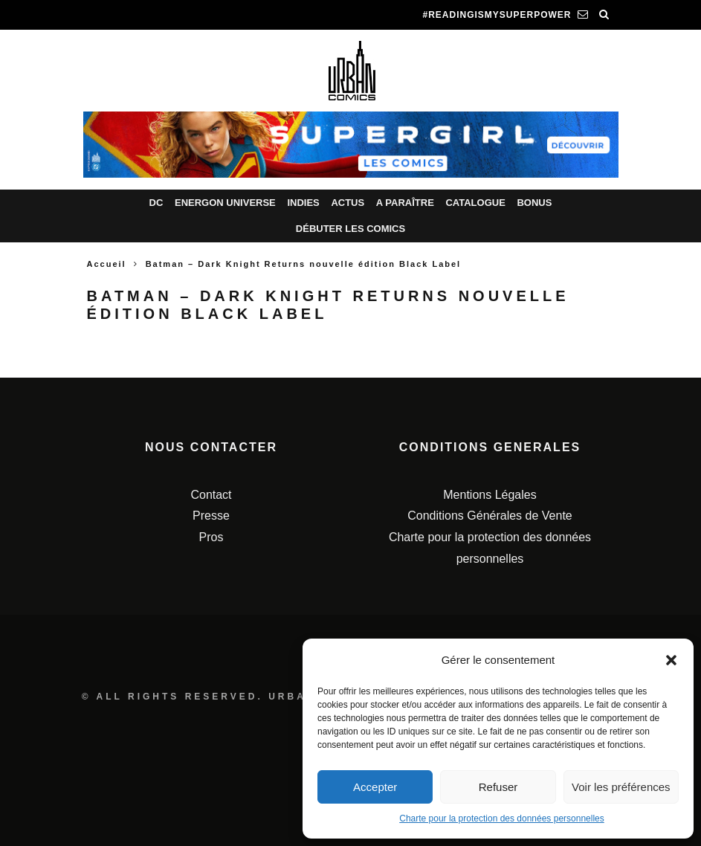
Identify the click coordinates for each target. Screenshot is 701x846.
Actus (347, 202)
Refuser (498, 787)
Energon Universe (225, 202)
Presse (211, 515)
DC (156, 202)
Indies (303, 202)
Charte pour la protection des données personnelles (501, 818)
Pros (211, 537)
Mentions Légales (489, 494)
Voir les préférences (621, 787)
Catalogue (475, 202)
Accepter (375, 787)
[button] (671, 660)
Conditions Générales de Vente (489, 515)
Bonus (534, 202)
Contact (210, 494)
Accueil (106, 263)
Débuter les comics (350, 228)
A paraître (405, 202)
